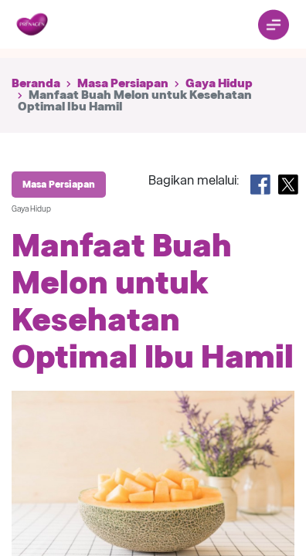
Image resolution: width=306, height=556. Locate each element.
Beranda (36, 83)
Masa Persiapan (122, 83)
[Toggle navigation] (273, 24)
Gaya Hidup (219, 83)
